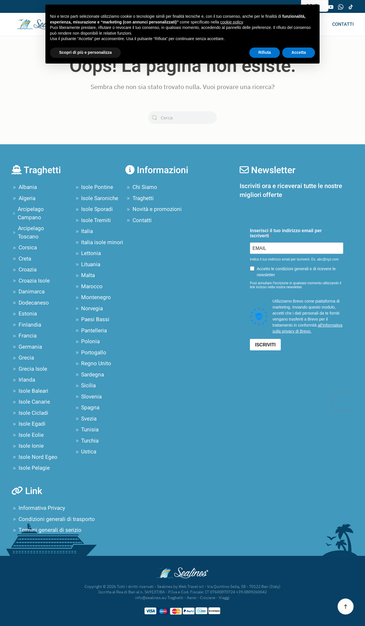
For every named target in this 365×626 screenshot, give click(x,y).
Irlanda (23, 380)
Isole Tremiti (92, 220)
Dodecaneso (30, 303)
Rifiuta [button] (264, 52)
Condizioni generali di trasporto (53, 519)
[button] (346, 607)
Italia (83, 231)
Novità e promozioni (153, 209)
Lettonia (87, 253)
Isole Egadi (28, 424)
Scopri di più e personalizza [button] (85, 52)
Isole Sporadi (93, 209)
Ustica (85, 452)
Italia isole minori (98, 242)
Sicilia (85, 386)
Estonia (24, 314)
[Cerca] (182, 117)
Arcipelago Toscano (27, 232)
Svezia (85, 419)
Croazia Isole (30, 281)
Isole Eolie (27, 435)
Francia (24, 336)
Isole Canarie (30, 402)
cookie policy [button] (231, 22)
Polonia (87, 341)
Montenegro (92, 297)
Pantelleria (90, 331)
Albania (24, 187)
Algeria (23, 198)
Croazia (24, 270)
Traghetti (139, 198)
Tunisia (86, 430)
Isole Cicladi (29, 413)
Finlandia (26, 325)
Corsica (24, 248)
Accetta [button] (298, 52)
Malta (84, 275)
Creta (21, 259)
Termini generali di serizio (46, 530)
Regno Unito (92, 364)
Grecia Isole (29, 369)
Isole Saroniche (96, 198)
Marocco (88, 287)
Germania (26, 347)
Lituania (87, 264)
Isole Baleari (29, 391)
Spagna (87, 408)
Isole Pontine (93, 187)
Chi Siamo (141, 187)
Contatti (343, 24)
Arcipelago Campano (27, 213)
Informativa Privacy (38, 508)
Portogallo (90, 353)
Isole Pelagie (30, 468)
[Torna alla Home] (35, 24)
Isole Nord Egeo (34, 457)
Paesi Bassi (92, 319)
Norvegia (88, 309)
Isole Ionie (27, 446)
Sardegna (89, 375)
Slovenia (88, 397)
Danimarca (28, 292)
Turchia (86, 441)
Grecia (22, 358)
